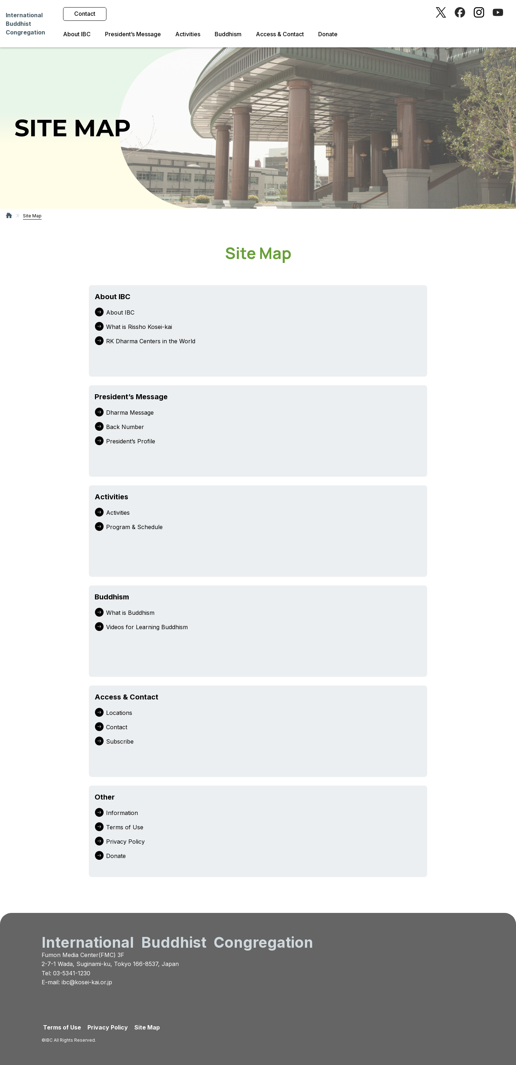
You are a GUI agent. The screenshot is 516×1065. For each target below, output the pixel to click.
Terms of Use (62, 1027)
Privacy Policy (107, 1027)
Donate (328, 34)
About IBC (77, 34)
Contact (84, 13)
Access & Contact (280, 34)
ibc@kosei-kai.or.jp (87, 982)
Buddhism (228, 34)
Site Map (147, 1027)
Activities (187, 34)
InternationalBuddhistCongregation (25, 23)
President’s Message (133, 34)
